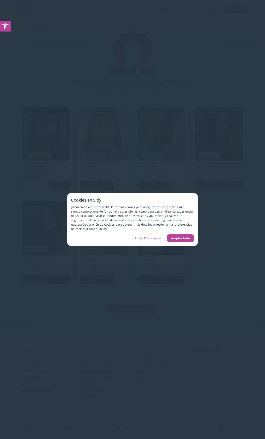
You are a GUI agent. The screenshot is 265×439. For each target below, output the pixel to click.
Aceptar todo (180, 238)
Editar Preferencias (148, 238)
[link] (5, 26)
